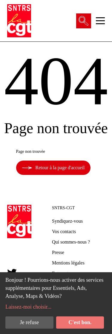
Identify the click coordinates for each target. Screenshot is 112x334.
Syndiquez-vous (67, 221)
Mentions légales (68, 262)
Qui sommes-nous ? (71, 241)
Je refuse (29, 322)
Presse (58, 252)
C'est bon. (79, 322)
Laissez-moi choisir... (28, 307)
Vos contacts (64, 231)
